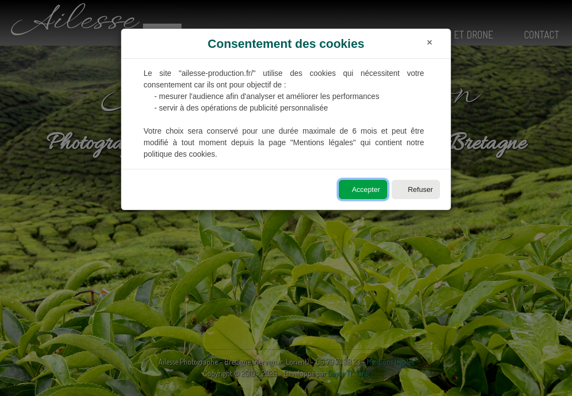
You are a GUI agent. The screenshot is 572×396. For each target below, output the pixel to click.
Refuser (420, 189)
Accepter (366, 189)
